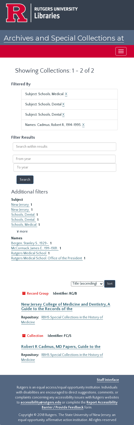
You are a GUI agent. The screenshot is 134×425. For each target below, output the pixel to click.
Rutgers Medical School (29, 253)
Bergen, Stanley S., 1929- (30, 243)
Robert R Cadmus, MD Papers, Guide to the (60, 346)
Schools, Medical (24, 225)
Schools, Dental (23, 215)
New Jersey (20, 205)
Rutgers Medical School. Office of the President (47, 258)
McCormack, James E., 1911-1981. (34, 248)
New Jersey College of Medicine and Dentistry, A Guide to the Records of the (65, 306)
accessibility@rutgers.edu (40, 402)
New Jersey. (20, 210)
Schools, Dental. (23, 220)
